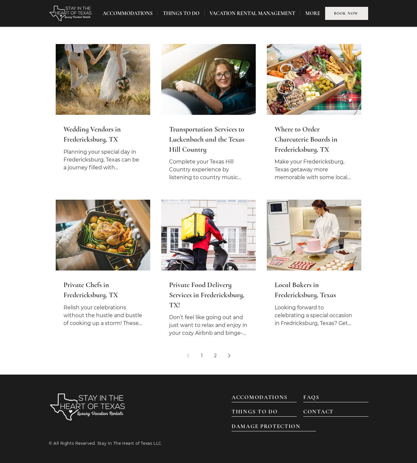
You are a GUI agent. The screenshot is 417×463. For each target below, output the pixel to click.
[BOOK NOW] (346, 13)
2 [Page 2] (215, 356)
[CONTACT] (335, 412)
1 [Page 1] (202, 356)
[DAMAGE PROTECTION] (274, 426)
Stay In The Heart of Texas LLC (129, 443)
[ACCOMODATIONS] (264, 397)
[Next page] (229, 356)
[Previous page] (188, 356)
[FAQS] (335, 397)
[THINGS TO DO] (264, 412)
